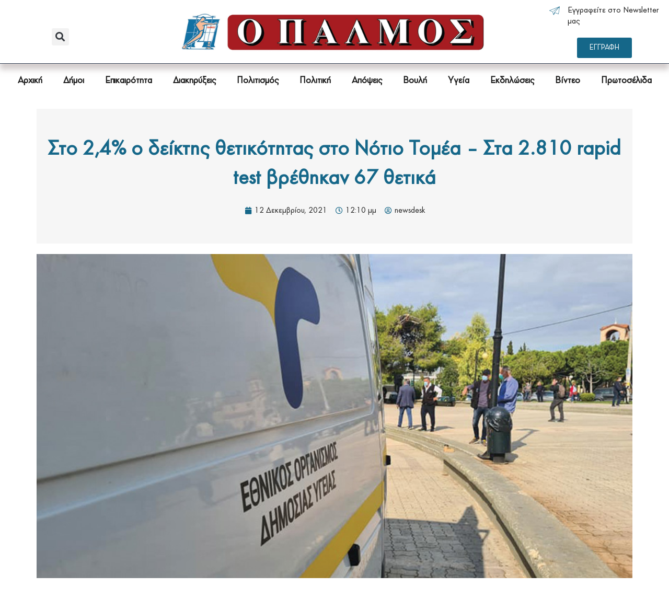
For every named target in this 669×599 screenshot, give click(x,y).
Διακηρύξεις (194, 81)
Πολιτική (315, 81)
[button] (60, 36)
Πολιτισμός (258, 81)
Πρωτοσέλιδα (626, 81)
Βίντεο (567, 81)
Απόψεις (367, 81)
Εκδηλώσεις (512, 81)
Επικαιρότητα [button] (128, 81)
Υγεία (458, 81)
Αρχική (30, 81)
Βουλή (415, 81)
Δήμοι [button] (73, 81)
